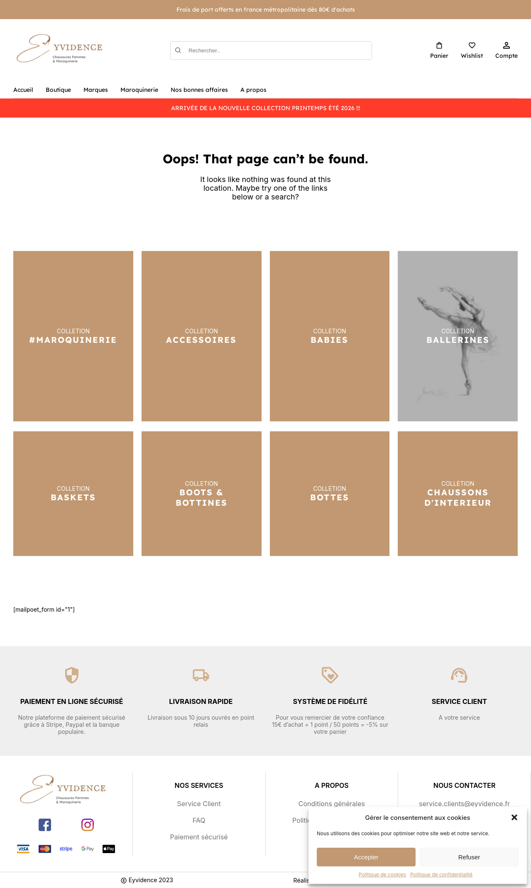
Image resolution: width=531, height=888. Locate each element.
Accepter (366, 857)
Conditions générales (332, 803)
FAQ (199, 820)
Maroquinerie (139, 89)
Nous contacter (464, 785)
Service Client (199, 803)
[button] (514, 817)
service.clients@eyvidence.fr (464, 803)
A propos (253, 89)
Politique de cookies (382, 874)
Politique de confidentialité (441, 874)
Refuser (469, 857)
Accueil (23, 89)
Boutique (58, 89)
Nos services (199, 785)
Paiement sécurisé (199, 837)
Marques (95, 89)
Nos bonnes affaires (199, 89)
